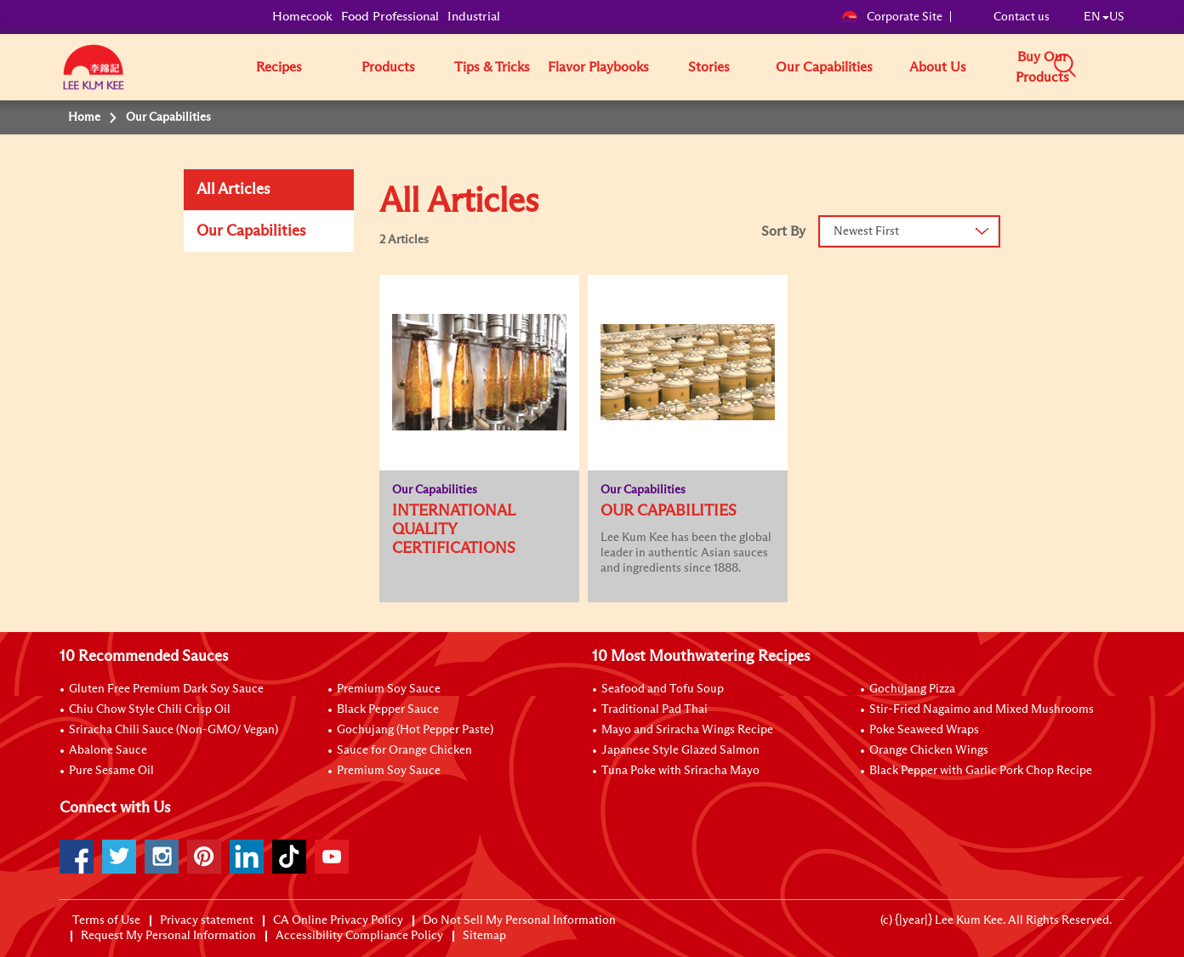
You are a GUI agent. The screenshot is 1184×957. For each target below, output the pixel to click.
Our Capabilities (824, 67)
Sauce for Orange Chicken (404, 750)
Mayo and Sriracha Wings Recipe (687, 730)
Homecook (302, 16)
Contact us (1021, 17)
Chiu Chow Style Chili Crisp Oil (150, 709)
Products (388, 67)
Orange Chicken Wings (928, 750)
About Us (937, 67)
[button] (1130, 66)
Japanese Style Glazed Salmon (680, 750)
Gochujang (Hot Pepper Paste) (415, 730)
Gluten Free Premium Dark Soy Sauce (166, 689)
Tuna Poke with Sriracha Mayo (680, 771)
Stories (709, 67)
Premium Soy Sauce (389, 689)
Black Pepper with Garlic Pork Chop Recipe (980, 771)
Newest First (866, 231)
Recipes (279, 67)
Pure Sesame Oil (111, 771)
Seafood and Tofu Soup (662, 689)
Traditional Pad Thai (654, 709)
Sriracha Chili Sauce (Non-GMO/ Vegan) (173, 730)
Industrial (473, 16)
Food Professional (390, 16)
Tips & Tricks (492, 67)
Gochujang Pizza (912, 689)
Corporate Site (891, 17)
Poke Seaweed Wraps (924, 730)
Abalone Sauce (108, 750)
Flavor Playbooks (598, 67)
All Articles (233, 189)
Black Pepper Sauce (388, 709)
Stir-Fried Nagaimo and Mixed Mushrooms (981, 709)
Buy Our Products (1042, 67)
